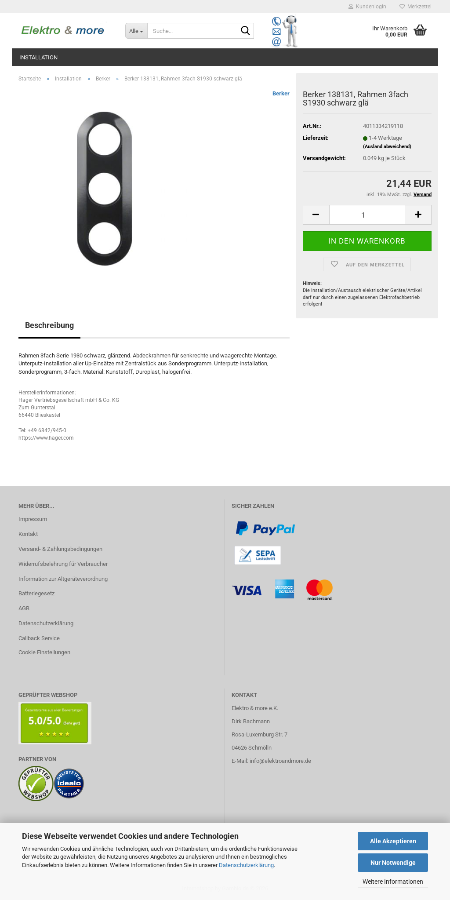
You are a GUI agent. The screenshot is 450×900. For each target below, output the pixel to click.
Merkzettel (415, 7)
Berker (281, 93)
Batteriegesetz (36, 593)
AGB (23, 608)
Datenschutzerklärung (246, 865)
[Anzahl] (367, 215)
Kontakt (28, 534)
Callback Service (39, 638)
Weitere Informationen (393, 881)
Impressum (32, 519)
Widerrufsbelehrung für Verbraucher (63, 564)
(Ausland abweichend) (387, 146)
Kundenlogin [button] (367, 7)
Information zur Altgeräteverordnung (63, 579)
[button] (316, 215)
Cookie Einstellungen (44, 652)
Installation (38, 57)
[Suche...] (136, 31)
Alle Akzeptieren (393, 841)
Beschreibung (49, 325)
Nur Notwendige (393, 862)
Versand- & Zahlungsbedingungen (60, 549)
